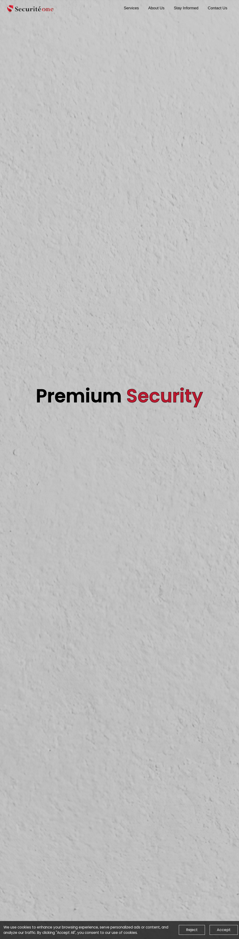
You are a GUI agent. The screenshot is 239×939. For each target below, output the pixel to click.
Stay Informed (186, 8)
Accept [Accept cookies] (224, 929)
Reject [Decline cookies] (192, 929)
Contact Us (217, 8)
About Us (156, 8)
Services (131, 8)
